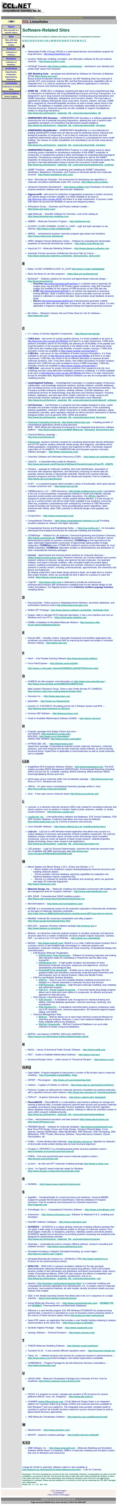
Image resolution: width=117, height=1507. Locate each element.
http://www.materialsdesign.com (91, 891)
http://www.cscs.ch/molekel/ (53, 736)
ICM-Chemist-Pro (47, 1007)
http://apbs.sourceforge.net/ (89, 243)
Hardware (11, 59)
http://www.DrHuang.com (41, 1122)
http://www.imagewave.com (89, 767)
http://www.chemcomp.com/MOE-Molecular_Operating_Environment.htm (76, 430)
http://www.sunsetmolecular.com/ (80, 1303)
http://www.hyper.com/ (61, 744)
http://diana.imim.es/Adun (94, 182)
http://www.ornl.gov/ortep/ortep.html (72, 1080)
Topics (11, 27)
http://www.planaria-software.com (91, 248)
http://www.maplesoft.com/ (79, 1328)
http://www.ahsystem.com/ (41, 209)
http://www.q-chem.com (96, 1164)
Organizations (11, 77)
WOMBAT (37, 1305)
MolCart (43, 1017)
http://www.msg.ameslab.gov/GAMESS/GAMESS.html (55, 684)
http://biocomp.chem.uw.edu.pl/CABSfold (61, 373)
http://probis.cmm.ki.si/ (80, 1141)
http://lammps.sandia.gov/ (60, 812)
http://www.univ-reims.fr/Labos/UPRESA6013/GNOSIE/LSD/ (58, 852)
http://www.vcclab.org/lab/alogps (54, 229)
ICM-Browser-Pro (48, 963)
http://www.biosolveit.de (40, 281)
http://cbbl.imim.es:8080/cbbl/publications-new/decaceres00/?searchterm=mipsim (70, 913)
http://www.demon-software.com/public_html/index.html (80, 610)
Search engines (10, 97)
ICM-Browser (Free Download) (54, 955)
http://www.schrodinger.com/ (100, 1209)
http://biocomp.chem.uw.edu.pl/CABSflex (70, 356)
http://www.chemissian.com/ (63, 452)
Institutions (11, 68)
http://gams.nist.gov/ (90, 718)
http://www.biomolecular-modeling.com (48, 216)
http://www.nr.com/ (104, 1059)
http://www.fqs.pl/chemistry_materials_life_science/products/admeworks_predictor (71, 165)
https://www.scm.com (46, 76)
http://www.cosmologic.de (41, 538)
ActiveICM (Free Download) (53, 970)
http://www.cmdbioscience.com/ (85, 491)
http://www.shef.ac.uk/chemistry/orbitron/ (92, 1085)
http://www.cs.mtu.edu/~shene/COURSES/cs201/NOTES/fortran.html (63, 668)
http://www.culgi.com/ (50, 582)
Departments (10, 72)
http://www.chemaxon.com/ (42, 884)
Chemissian (34, 442)
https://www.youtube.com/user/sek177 (79, 351)
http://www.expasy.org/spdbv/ (65, 739)
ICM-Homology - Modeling (52, 985)
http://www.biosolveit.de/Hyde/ (54, 291)
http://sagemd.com (37, 1205)
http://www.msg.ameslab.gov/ (89, 681)
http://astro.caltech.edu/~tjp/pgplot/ (87, 1097)
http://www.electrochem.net (94, 1119)
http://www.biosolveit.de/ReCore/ (57, 301)
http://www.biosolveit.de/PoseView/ (61, 284)
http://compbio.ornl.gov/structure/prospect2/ (51, 1151)
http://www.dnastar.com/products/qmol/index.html (54, 1171)
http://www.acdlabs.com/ (77, 187)
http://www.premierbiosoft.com (97, 1127)
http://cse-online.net (88, 528)
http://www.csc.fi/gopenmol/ (54, 701)
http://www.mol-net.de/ (66, 486)
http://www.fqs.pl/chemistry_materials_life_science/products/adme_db (64, 113)
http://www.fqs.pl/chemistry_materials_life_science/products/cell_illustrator (67, 417)
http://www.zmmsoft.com (62, 1448)
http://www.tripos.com (39, 1358)
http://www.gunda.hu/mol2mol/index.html (49, 921)
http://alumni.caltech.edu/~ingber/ (45, 1254)
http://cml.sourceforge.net (41, 437)
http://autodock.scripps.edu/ (56, 734)
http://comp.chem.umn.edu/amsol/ (45, 236)
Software (11, 49)
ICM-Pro (43, 980)
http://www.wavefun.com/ (57, 1430)
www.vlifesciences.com (51, 1401)
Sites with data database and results (11, 42)
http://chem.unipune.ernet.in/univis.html (59, 1381)
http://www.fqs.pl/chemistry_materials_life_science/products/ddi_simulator (67, 125)
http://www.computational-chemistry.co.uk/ (77, 521)
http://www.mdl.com (56, 643)
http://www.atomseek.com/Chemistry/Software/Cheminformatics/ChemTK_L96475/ (70, 464)
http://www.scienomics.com (56, 1214)
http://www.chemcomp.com (76, 422)
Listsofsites (11, 83)
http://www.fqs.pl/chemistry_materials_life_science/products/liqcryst (63, 844)
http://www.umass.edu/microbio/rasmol (60, 1184)
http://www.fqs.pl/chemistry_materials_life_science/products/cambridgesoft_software (72, 400)
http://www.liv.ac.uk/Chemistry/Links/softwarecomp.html (51, 1469)
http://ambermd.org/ (80, 221)
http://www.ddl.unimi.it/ (81, 1396)
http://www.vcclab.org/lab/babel (88, 269)
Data (11, 36)
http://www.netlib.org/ (94, 1050)
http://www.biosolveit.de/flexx (82, 658)
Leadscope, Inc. (36, 817)
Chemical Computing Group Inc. (44, 422)
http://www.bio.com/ (38, 316)
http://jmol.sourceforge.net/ (84, 794)
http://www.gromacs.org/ (65, 713)
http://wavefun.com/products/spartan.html (59, 1283)
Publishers (10, 79)
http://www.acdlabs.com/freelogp (65, 66)
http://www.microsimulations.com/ (65, 904)
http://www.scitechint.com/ (73, 1222)
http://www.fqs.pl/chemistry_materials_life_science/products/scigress (64, 1239)
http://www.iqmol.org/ (102, 779)
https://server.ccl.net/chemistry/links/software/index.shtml (58, 1036)
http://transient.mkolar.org (101, 1351)
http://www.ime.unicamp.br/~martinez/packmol (92, 1092)
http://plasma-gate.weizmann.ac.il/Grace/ (49, 708)
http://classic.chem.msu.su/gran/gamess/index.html (54, 691)
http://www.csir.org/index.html (99, 457)
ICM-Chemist (45, 1000)
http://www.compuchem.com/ (58, 516)
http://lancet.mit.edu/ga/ (87, 334)
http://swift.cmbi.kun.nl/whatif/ (83, 1435)
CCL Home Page (58, 1491)
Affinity (92, 496)
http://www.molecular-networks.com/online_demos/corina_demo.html (64, 256)
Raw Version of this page (58, 1495)
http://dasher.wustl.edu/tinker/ (82, 1346)
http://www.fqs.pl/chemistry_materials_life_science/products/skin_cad (64, 1278)
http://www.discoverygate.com (72, 605)
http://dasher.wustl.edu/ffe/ (64, 663)
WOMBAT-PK (106, 1303)
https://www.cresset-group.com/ (45, 557)
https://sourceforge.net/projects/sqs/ (58, 1298)
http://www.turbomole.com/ (42, 1365)
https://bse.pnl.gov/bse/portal (82, 274)
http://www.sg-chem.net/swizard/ (87, 1315)
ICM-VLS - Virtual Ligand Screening (57, 990)
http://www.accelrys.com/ (52, 61)
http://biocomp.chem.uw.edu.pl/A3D (45, 199)
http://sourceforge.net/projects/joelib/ (47, 789)
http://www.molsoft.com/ (50, 943)
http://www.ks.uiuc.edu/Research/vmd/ (87, 1417)
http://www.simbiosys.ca (95, 1259)
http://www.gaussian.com (57, 696)
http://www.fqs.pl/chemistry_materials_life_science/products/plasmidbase (66, 1114)
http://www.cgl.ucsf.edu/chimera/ (45, 479)
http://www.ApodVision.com (57, 54)
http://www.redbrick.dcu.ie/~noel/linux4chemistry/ (80, 826)
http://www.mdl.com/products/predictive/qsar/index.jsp (56, 899)
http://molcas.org (85, 926)
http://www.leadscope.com (41, 822)
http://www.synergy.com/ (82, 1332)
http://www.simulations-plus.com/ (55, 174)
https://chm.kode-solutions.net (70, 617)
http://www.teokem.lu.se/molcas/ (45, 928)
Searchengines (11, 93)
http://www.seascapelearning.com (64, 1246)
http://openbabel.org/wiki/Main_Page (58, 1075)
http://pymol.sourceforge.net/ (43, 1159)
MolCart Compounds (49, 1024)
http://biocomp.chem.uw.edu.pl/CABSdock (48, 341)
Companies (11, 74)
